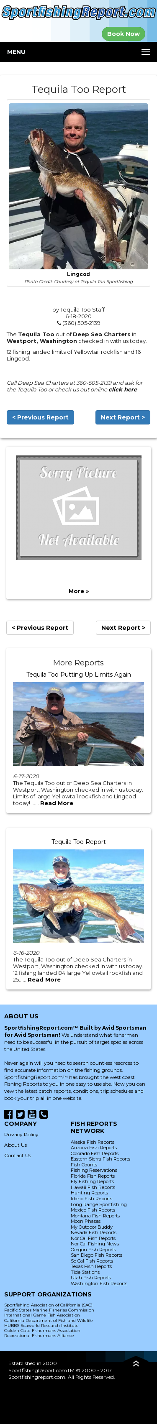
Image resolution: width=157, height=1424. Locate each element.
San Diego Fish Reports (96, 1255)
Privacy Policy (21, 1134)
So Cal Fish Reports (92, 1261)
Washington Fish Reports (99, 1283)
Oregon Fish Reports (93, 1250)
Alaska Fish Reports (92, 1142)
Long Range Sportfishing (99, 1204)
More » (79, 591)
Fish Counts (84, 1165)
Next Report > (123, 417)
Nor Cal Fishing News (95, 1244)
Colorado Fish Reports (94, 1153)
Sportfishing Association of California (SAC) (48, 1305)
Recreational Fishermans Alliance (39, 1335)
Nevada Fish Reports (93, 1232)
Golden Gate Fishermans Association (42, 1330)
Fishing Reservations (94, 1170)
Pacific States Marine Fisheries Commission (49, 1310)
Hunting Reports (89, 1193)
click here (122, 389)
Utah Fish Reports (91, 1278)
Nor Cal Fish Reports (93, 1238)
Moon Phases (85, 1221)
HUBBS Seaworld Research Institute (41, 1325)
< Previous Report (40, 417)
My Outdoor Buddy (92, 1227)
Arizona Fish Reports (94, 1147)
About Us (15, 1145)
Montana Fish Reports (95, 1216)
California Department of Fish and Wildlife (48, 1320)
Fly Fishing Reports (92, 1181)
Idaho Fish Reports (91, 1199)
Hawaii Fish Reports (93, 1187)
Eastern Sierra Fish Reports (100, 1159)
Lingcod (78, 274)
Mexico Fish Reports (93, 1210)
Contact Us (17, 1155)
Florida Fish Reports (93, 1176)
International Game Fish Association (42, 1315)
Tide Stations (85, 1272)
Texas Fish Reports (91, 1266)
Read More (56, 803)
